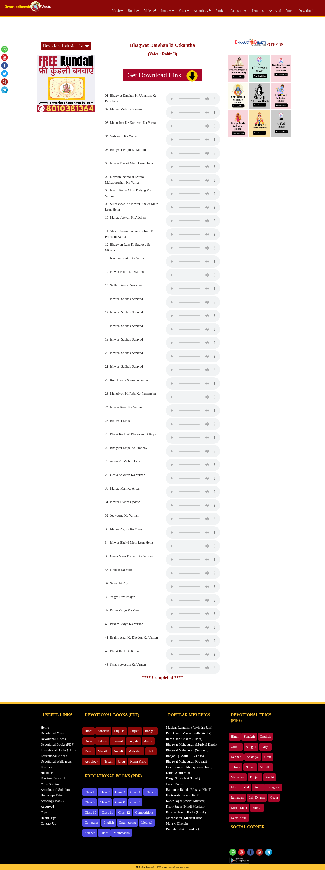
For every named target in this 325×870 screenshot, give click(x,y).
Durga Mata (239, 807)
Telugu (102, 741)
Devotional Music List (66, 45)
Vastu (183, 10)
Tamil (89, 751)
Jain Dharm (257, 797)
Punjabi (133, 741)
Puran (258, 787)
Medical (146, 822)
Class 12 (124, 812)
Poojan (221, 10)
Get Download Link (162, 75)
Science (90, 833)
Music (116, 10)
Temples (258, 10)
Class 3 (120, 792)
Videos (149, 10)
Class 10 (90, 812)
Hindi (88, 731)
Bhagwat (273, 787)
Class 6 (90, 802)
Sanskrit (103, 731)
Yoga (290, 10)
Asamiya (253, 757)
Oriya (88, 741)
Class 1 (90, 792)
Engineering (127, 822)
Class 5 (151, 792)
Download (306, 10)
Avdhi (148, 741)
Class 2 (105, 792)
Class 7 (105, 802)
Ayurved (275, 10)
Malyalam (135, 751)
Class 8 (120, 802)
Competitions (144, 812)
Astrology (201, 10)
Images (166, 10)
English (119, 731)
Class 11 (107, 812)
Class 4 (135, 792)
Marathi (103, 751)
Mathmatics (122, 833)
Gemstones (239, 10)
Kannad (117, 741)
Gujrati (134, 731)
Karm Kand (138, 761)
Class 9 (135, 802)
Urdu (150, 751)
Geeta (274, 797)
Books (132, 10)
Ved (246, 787)
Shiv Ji (257, 807)
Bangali (150, 731)
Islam (234, 787)
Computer (91, 822)
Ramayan (237, 797)
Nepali (118, 751)
